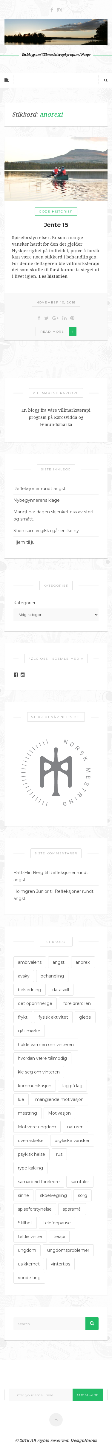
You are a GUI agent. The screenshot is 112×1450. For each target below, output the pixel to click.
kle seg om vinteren (39, 1072)
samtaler (80, 1181)
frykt (22, 1017)
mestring (27, 1113)
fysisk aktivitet (53, 1017)
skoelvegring (53, 1195)
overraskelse (31, 1140)
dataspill (60, 989)
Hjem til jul (24, 542)
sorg (82, 1195)
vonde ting (29, 1277)
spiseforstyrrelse (35, 1209)
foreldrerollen (77, 1003)
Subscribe (88, 1394)
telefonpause (57, 1223)
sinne (23, 1195)
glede (85, 1017)
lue (21, 1099)
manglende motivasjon (59, 1099)
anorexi (83, 962)
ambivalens (30, 962)
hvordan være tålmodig (42, 1058)
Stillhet (25, 1223)
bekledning (29, 989)
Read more (52, 332)
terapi (59, 1236)
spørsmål (72, 1209)
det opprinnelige (35, 1003)
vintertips (60, 1264)
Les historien (53, 276)
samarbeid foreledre (39, 1181)
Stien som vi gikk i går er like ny (46, 530)
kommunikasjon (34, 1085)
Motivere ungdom (37, 1127)
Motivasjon (59, 1113)
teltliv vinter (30, 1236)
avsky (24, 976)
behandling (52, 976)
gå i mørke (29, 1031)
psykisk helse (31, 1154)
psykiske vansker (72, 1140)
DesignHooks (83, 1440)
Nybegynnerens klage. (37, 500)
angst (59, 962)
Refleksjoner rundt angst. (39, 488)
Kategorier (24, 602)
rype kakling (30, 1168)
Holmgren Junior (31, 891)
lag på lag (72, 1085)
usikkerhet (29, 1264)
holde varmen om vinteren (46, 1044)
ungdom (27, 1250)
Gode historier (56, 211)
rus (59, 1154)
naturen (75, 1127)
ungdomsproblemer (68, 1250)
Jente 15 (56, 224)
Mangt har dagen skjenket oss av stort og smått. (53, 515)
